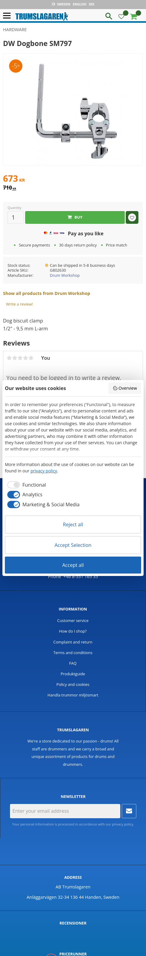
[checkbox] (25, 484)
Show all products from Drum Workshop (46, 293)
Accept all (73, 565)
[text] (73, 179)
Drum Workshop (65, 275)
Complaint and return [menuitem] (72, 642)
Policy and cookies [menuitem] (72, 684)
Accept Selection (73, 545)
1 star (9, 358)
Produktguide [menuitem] (73, 673)
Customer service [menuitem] (72, 620)
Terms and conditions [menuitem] (72, 652)
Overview (125, 388)
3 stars (20, 358)
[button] (8, 16)
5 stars (31, 358)
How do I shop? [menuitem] (73, 631)
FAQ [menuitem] (73, 663)
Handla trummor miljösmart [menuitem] (73, 695)
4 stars (25, 358)
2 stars (14, 358)
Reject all (73, 524)
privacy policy (122, 824)
